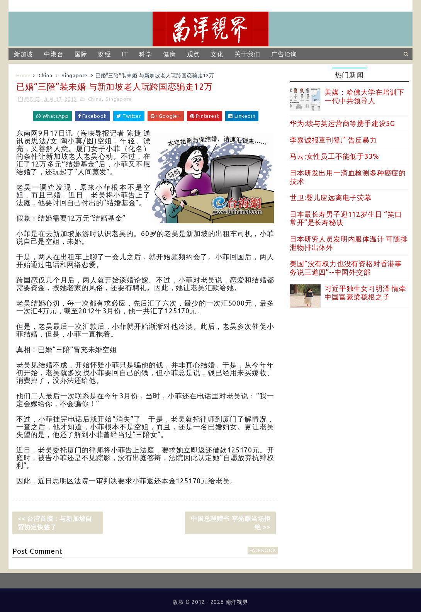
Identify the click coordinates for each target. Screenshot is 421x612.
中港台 (53, 54)
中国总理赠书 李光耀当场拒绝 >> (230, 522)
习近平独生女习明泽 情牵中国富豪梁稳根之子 (365, 292)
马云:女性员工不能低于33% (334, 156)
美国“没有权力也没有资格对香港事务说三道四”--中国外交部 (346, 268)
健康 (169, 54)
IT (125, 54)
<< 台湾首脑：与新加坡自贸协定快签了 (55, 522)
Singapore (74, 75)
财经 (104, 54)
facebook (263, 550)
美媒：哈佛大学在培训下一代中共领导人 (364, 96)
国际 (81, 54)
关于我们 (247, 54)
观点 (193, 54)
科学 (145, 54)
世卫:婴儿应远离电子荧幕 (331, 197)
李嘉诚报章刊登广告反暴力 (333, 140)
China (46, 75)
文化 (217, 54)
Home (23, 75)
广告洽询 (284, 54)
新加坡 (23, 54)
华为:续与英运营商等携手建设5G (342, 123)
